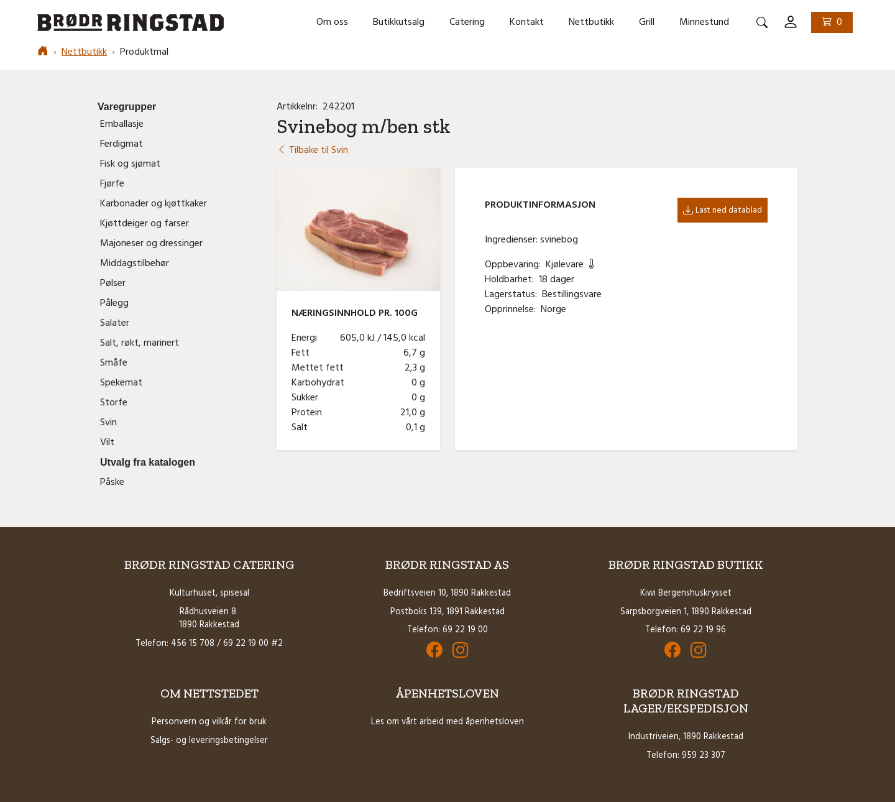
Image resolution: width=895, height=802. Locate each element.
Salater (114, 323)
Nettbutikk (591, 22)
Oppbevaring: (515, 264)
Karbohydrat (320, 383)
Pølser (113, 283)
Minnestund (704, 22)
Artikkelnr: (300, 106)
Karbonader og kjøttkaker (153, 204)
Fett (302, 353)
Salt (302, 427)
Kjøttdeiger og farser (144, 224)
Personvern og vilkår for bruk (209, 722)
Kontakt (527, 22)
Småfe (113, 363)
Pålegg (114, 303)
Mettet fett (320, 368)
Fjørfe (112, 184)
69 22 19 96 (703, 630)
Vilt (107, 443)
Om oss (332, 22)
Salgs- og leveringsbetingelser (209, 741)
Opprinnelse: (513, 309)
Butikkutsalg (399, 22)
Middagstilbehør (134, 264)
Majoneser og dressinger (151, 244)
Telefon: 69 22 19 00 (447, 630)
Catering (467, 22)
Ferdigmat (121, 144)
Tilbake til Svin (312, 150)
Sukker (307, 397)
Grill (646, 22)
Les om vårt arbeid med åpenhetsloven (447, 722)
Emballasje (122, 124)
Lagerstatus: (513, 294)
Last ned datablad (722, 210)
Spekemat (121, 383)
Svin (108, 423)
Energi (306, 338)
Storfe (113, 403)
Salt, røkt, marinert (139, 343)
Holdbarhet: (512, 279)
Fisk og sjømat (130, 164)
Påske (112, 482)
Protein (309, 412)
